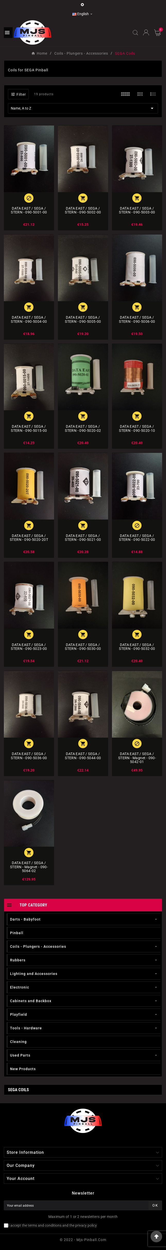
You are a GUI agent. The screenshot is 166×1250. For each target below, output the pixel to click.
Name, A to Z (83, 108)
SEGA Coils (18, 1089)
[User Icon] (146, 32)
